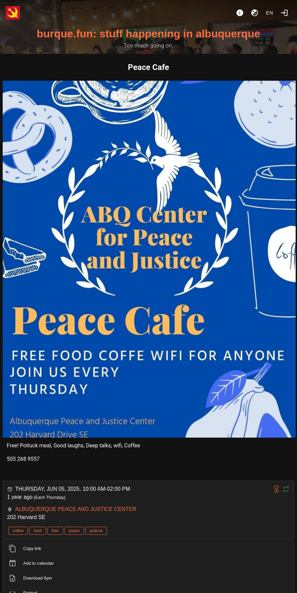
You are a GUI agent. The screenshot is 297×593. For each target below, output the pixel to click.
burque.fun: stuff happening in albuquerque (148, 34)
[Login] (284, 12)
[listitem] (148, 548)
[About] (239, 12)
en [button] (269, 12)
